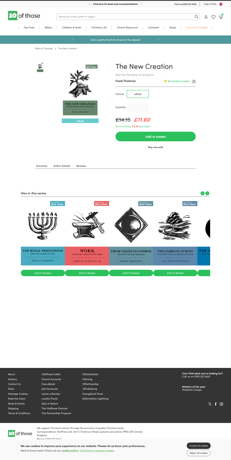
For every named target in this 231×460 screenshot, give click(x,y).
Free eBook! (48, 384)
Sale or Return (50, 403)
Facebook (216, 404)
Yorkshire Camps (192, 389)
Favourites (213, 17)
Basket (222, 16)
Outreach (153, 27)
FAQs (11, 388)
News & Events (16, 403)
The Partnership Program (56, 413)
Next (158, 39)
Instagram (221, 404)
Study (172, 27)
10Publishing (89, 388)
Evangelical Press (92, 393)
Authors (12, 379)
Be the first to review (178, 80)
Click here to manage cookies (97, 450)
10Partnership (90, 384)
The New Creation (67, 48)
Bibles (48, 27)
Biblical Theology (44, 48)
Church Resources (127, 27)
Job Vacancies (50, 388)
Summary (41, 165)
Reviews (81, 165)
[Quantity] (138, 108)
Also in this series (33, 193)
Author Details (62, 165)
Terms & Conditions (19, 413)
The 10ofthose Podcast (55, 408)
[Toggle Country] (221, 4)
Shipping (13, 408)
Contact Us (14, 384)
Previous (72, 39)
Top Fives (29, 27)
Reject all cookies (198, 452)
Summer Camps (196, 27)
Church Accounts (51, 379)
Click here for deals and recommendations (115, 3)
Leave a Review (51, 393)
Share (194, 81)
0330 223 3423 (189, 4)
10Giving (87, 379)
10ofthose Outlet (51, 374)
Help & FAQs (210, 3)
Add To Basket (43, 273)
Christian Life (99, 27)
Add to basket (155, 136)
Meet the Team (17, 398)
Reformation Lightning (95, 398)
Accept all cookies (198, 445)
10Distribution (90, 374)
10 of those (24, 15)
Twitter (209, 404)
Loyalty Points (50, 398)
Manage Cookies (18, 393)
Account (206, 17)
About (11, 374)
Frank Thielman (126, 81)
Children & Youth (71, 27)
